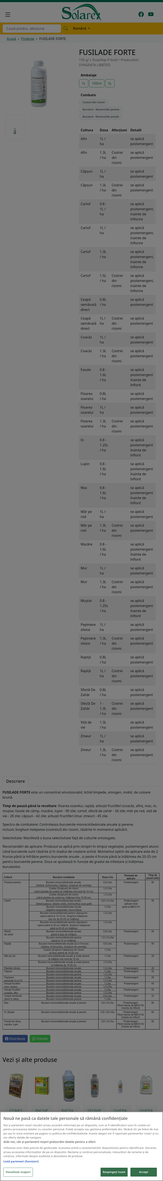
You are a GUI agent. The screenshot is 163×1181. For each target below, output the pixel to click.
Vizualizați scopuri (18, 1172)
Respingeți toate (114, 1172)
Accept (143, 1172)
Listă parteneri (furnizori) (21, 1162)
